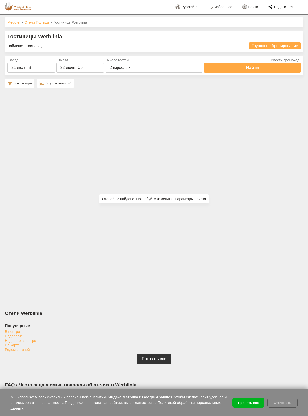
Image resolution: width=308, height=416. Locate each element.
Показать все (154, 359)
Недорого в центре (20, 341)
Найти (252, 67)
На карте (12, 345)
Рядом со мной (17, 350)
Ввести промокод (285, 60)
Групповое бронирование (275, 46)
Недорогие (14, 336)
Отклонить (282, 403)
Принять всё (248, 403)
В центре (12, 332)
